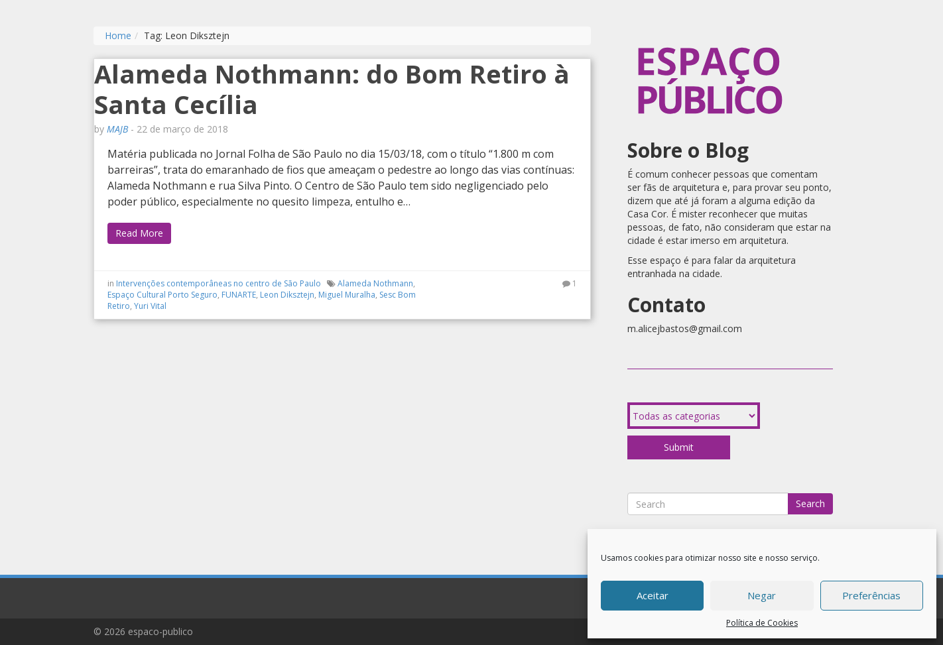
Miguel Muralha (346, 294)
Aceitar (652, 595)
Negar (761, 595)
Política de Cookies (762, 622)
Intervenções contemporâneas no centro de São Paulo (218, 283)
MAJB (117, 129)
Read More (139, 233)
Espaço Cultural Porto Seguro (162, 294)
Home (118, 35)
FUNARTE (238, 294)
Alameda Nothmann (375, 283)
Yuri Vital (150, 306)
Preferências (871, 595)
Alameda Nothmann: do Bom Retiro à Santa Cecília (332, 88)
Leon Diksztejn (287, 294)
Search (810, 503)
